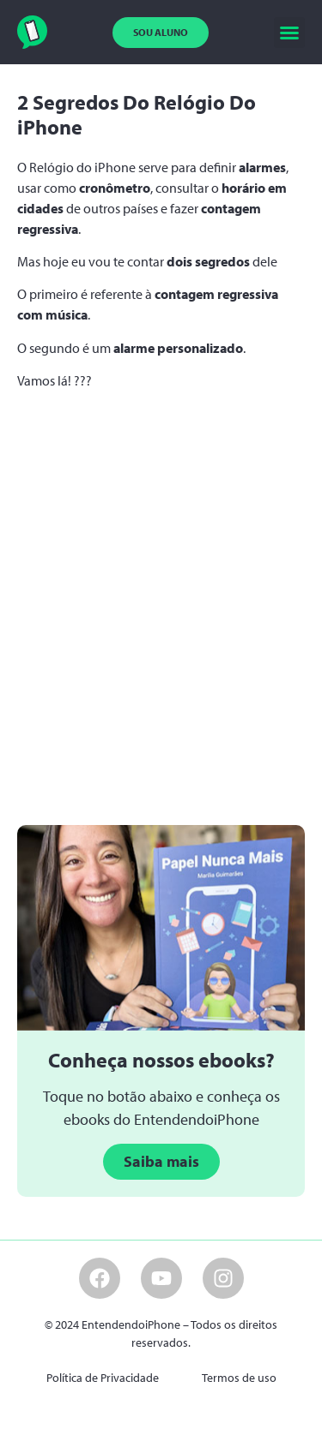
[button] (289, 32)
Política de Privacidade (102, 1377)
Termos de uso (239, 1377)
